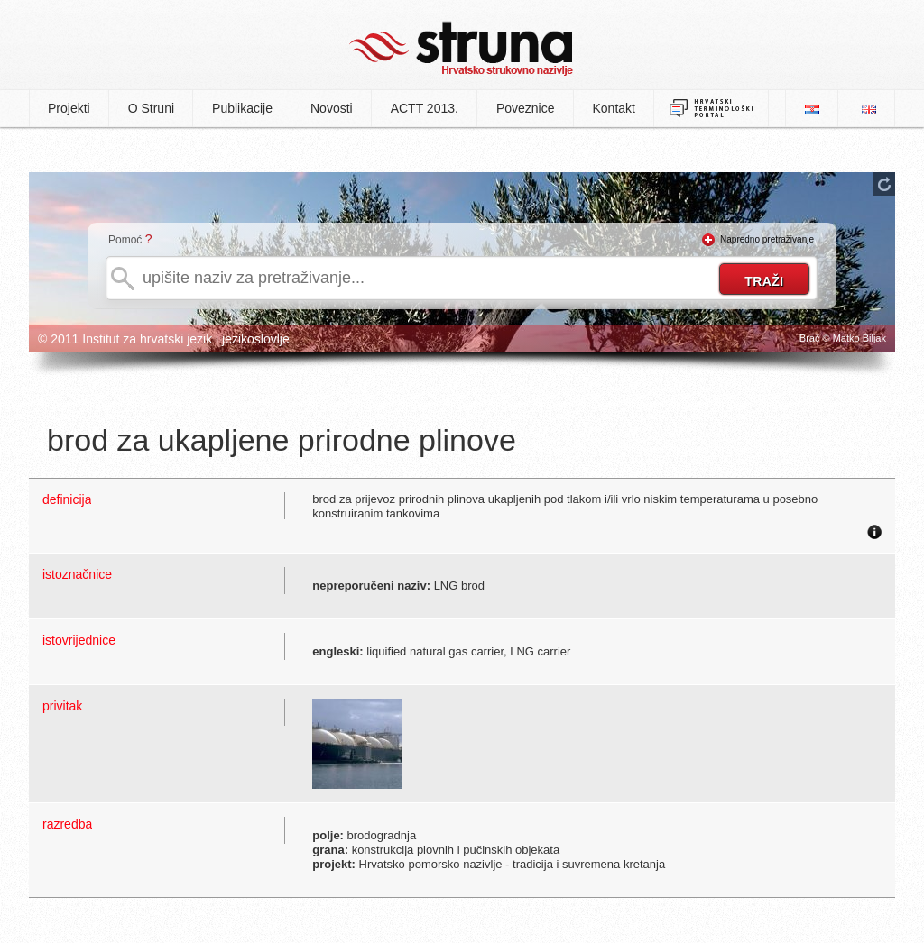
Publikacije (242, 108)
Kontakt (614, 108)
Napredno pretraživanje (767, 239)
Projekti (69, 108)
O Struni (151, 108)
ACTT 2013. (424, 108)
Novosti (331, 108)
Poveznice (525, 108)
